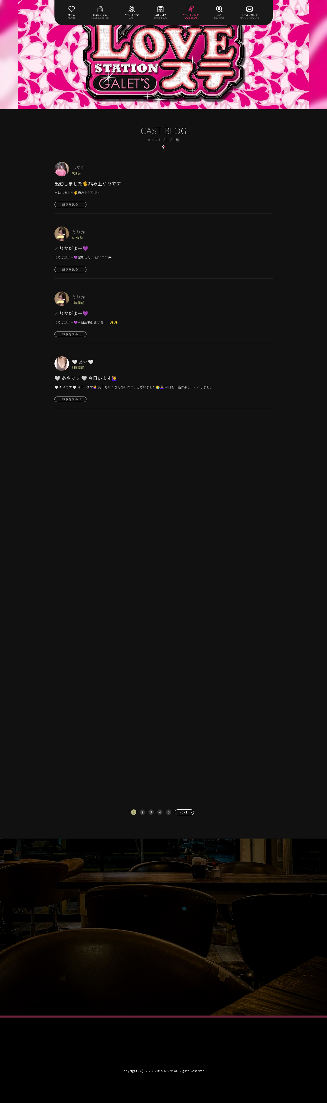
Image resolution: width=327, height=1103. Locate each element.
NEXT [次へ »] (183, 812)
